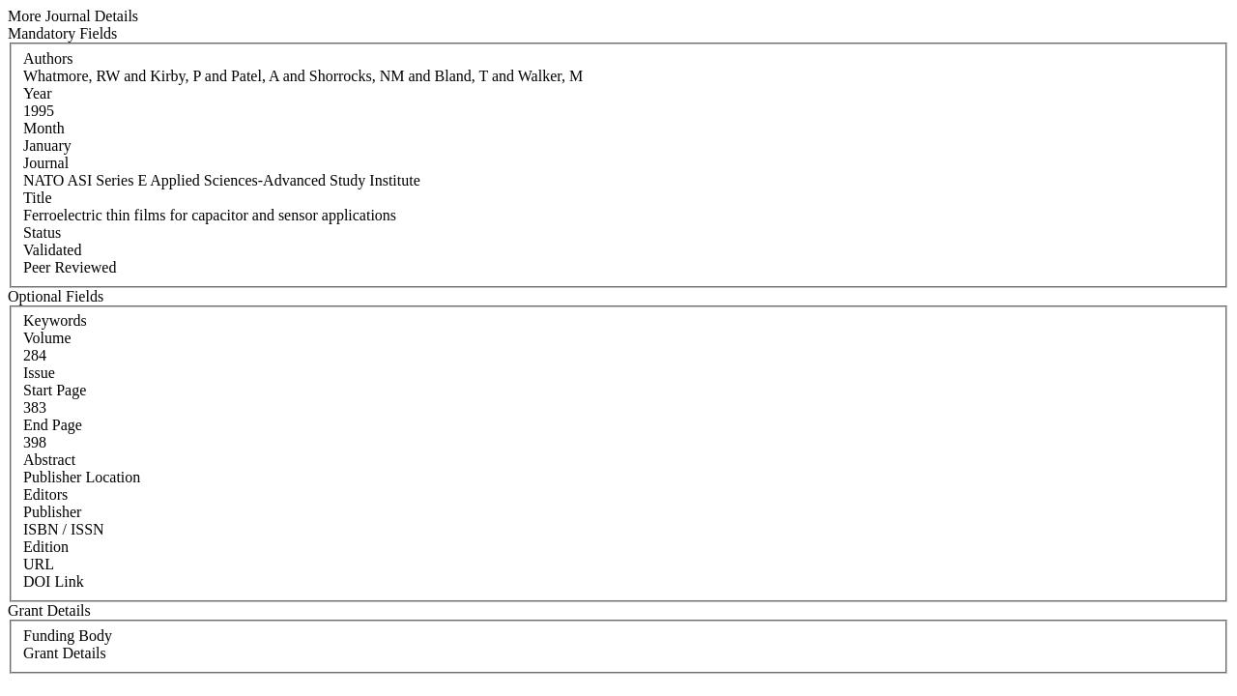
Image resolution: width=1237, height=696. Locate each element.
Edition (46, 546)
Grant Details (64, 653)
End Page (52, 425)
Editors (45, 494)
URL (38, 564)
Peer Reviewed (69, 267)
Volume (47, 338)
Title (37, 197)
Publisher (52, 512)
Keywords (55, 320)
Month (44, 128)
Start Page (54, 390)
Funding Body (67, 635)
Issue (39, 372)
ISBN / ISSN (63, 529)
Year (37, 93)
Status (42, 232)
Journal (46, 163)
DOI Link (53, 581)
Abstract (49, 459)
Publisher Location (81, 477)
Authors (48, 58)
